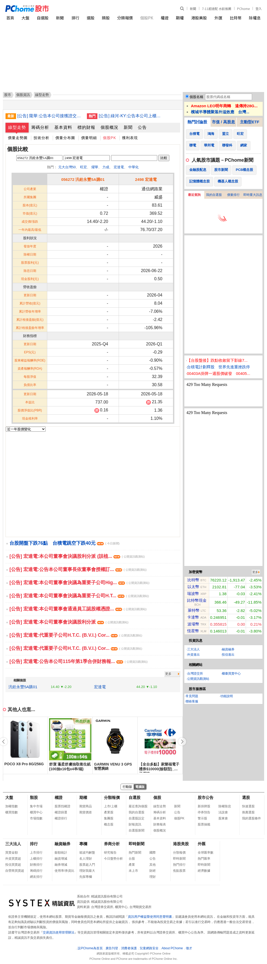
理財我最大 (87, 871)
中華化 (133, 167)
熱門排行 (179, 864)
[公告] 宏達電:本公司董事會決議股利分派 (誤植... (77, 556)
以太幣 (193, 586)
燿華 (94, 167)
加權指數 (11, 806)
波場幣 (193, 624)
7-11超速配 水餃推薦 (216, 8)
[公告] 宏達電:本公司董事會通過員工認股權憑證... (77, 608)
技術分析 (41, 138)
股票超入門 (87, 864)
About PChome (172, 948)
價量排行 (233, 195)
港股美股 (199, 18)
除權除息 (224, 806)
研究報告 (110, 852)
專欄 (83, 843)
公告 (142, 127)
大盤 (25, 18)
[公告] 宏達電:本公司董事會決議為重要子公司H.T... (79, 595)
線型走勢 (17, 127)
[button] (182, 742)
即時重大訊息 (252, 195)
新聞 (193, 8)
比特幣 (236, 18)
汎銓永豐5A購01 (22, 687)
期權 (180, 18)
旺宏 (83, 167)
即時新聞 (136, 843)
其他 (152, 864)
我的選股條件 (251, 818)
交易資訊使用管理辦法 (58, 932)
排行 (75, 18)
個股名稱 (196, 97)
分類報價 (125, 18)
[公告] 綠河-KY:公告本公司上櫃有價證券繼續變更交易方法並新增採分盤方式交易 (131, 116)
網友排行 (36, 877)
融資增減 (61, 858)
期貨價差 (85, 812)
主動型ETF (249, 122)
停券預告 (204, 812)
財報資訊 (135, 824)
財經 (152, 871)
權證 (165, 18)
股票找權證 (62, 806)
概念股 (108, 824)
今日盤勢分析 (113, 858)
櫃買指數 (11, 812)
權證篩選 (61, 812)
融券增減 (61, 864)
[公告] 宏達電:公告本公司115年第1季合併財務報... (78, 661)
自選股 (43, 18)
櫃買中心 (36, 812)
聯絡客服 (192, 701)
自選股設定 (136, 818)
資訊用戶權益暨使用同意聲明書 (150, 917)
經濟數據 (204, 871)
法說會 (223, 812)
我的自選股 (214, 195)
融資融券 (228, 649)
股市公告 (205, 797)
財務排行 (36, 864)
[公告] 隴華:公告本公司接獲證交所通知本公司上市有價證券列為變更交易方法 (50, 116)
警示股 (202, 818)
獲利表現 (130, 138)
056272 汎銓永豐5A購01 (82, 179)
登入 (258, 8)
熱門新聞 (135, 852)
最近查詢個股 (138, 806)
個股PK (146, 18)
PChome (243, 8)
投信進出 (228, 654)
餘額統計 (61, 852)
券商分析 (112, 843)
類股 (106, 18)
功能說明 (226, 696)
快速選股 (248, 806)
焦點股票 (179, 871)
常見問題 (192, 696)
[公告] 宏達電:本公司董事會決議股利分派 (68, 622)
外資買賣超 (13, 858)
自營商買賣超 (14, 871)
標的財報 (86, 127)
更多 (168, 674)
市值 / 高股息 (223, 122)
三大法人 (193, 649)
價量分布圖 (65, 138)
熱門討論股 (197, 122)
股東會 (223, 818)
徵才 (189, 948)
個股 (157, 797)
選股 (91, 18)
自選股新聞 (136, 830)
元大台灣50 (67, 167)
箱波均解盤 (87, 852)
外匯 (218, 18)
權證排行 (61, 818)
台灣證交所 (195, 673)
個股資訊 (23, 95)
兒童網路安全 (149, 948)
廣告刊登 (112, 948)
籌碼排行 (36, 871)
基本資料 (63, 127)
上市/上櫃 (110, 806)
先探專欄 (85, 877)
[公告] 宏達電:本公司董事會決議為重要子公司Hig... (79, 582)
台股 (132, 858)
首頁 (10, 18)
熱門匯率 (204, 858)
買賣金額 (11, 852)
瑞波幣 (193, 593)
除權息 (255, 18)
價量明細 (89, 138)
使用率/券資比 (64, 871)
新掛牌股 (204, 806)
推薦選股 (248, 812)
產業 (132, 864)
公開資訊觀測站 (198, 679)
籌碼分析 (40, 127)
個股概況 (109, 127)
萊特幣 (194, 610)
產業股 (108, 812)
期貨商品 (85, 806)
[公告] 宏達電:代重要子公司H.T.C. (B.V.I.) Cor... (75, 635)
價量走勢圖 (18, 138)
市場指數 (36, 818)
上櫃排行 (36, 858)
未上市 (133, 871)
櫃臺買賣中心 (231, 673)
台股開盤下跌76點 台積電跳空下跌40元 (64, 543)
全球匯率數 (205, 852)
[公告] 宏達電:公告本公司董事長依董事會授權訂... (77, 569)
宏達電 (119, 167)
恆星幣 (193, 631)
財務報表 (159, 824)
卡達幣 (193, 617)
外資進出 (193, 654)
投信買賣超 (13, 864)
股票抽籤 (204, 824)
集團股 (108, 818)
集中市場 (36, 806)
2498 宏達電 (146, 179)
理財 (152, 877)
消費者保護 (129, 948)
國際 (152, 852)
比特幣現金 (197, 600)
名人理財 (85, 858)
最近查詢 (194, 195)
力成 (105, 167)
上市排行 (36, 852)
